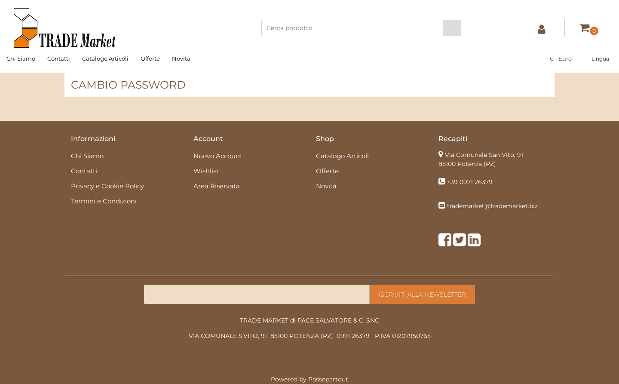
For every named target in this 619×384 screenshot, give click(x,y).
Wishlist (206, 171)
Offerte (150, 58)
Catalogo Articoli (105, 58)
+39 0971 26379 (470, 182)
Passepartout (328, 379)
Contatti (58, 58)
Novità (181, 58)
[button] (452, 28)
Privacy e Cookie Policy (107, 186)
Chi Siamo (20, 58)
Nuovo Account (217, 156)
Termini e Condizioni (104, 201)
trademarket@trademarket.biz (492, 206)
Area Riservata (216, 186)
